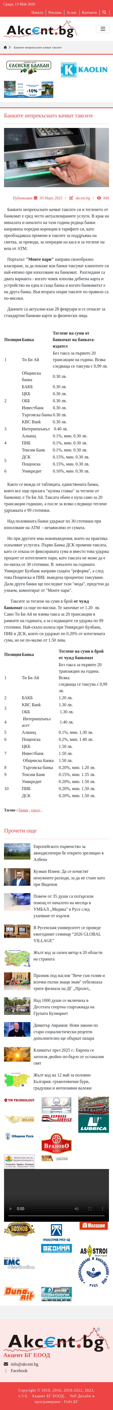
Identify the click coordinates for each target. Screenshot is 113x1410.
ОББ (26, 400)
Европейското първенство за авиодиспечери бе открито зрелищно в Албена (69, 853)
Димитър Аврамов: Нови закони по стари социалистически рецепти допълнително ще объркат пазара (66, 1032)
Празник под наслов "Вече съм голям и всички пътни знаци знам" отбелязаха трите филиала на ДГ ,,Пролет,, (69, 982)
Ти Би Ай (30, 359)
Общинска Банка (38, 760)
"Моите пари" (40, 259)
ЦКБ (26, 393)
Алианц (29, 436)
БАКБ (27, 386)
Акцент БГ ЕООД (48, 1396)
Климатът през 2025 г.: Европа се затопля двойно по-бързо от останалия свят (69, 1056)
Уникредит (31, 471)
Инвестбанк (33, 407)
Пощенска (31, 464)
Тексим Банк (33, 450)
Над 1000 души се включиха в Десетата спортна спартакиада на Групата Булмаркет (64, 1007)
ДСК (26, 457)
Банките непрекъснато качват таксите (37, 47)
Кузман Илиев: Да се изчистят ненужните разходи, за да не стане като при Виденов (69, 878)
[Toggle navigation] (103, 29)
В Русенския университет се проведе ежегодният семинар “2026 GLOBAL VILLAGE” (67, 934)
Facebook (15, 1370)
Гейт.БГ (71, 1402)
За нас (72, 13)
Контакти (89, 13)
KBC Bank (31, 422)
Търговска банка (37, 414)
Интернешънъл (36, 429)
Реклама (55, 13)
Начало (37, 13)
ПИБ (26, 443)
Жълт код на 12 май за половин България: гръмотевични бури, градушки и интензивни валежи (63, 1081)
